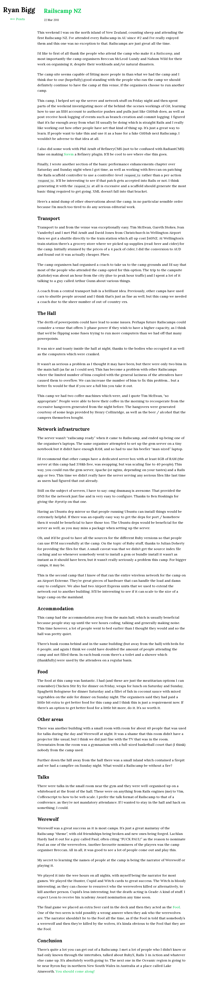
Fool (176, 907)
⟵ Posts (17, 19)
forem (69, 154)
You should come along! (75, 971)
